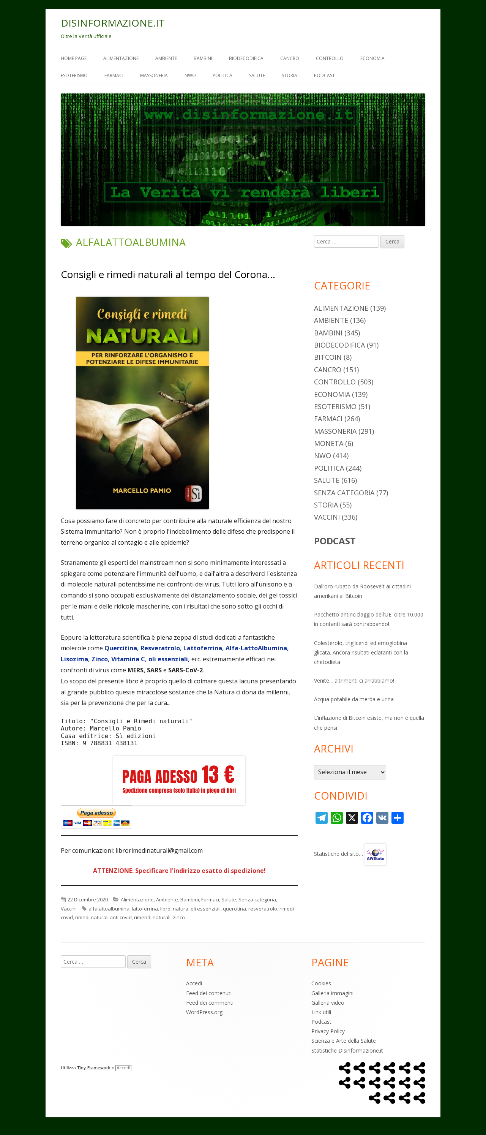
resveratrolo (262, 908)
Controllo (330, 58)
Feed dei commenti (210, 1002)
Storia (289, 75)
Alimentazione (121, 58)
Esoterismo (74, 75)
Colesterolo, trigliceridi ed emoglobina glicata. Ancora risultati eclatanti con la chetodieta (361, 652)
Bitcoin (328, 357)
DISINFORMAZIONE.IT (113, 23)
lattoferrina (145, 908)
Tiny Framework (93, 1067)
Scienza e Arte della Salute (343, 1040)
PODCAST (335, 540)
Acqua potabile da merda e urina (354, 699)
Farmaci (113, 75)
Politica (222, 75)
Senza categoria (257, 899)
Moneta (328, 443)
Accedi (194, 983)
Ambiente (166, 58)
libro (165, 908)
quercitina (234, 908)
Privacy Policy (328, 1031)
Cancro (289, 58)
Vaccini (69, 908)
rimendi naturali (152, 917)
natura (180, 908)
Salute (257, 75)
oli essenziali (206, 908)
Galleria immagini (332, 993)
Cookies (321, 983)
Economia (372, 58)
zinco (179, 917)
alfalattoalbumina (108, 908)
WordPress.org (204, 1012)
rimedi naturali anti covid (103, 917)
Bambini (203, 58)
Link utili (321, 1012)
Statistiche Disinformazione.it (347, 1050)
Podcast (324, 75)
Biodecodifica (246, 58)
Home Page (74, 58)
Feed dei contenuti (209, 993)
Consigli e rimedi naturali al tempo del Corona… (168, 274)
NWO (190, 75)
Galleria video (327, 1002)
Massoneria (154, 75)
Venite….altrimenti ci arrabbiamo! (354, 680)
